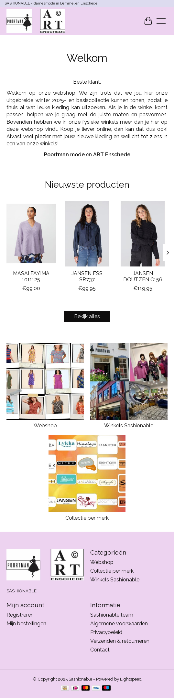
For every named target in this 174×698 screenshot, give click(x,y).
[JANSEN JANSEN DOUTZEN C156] (143, 233)
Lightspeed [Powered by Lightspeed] (131, 679)
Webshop (45, 425)
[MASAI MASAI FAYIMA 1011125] (31, 233)
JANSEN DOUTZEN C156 (142, 276)
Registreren (20, 615)
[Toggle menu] (161, 21)
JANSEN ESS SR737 (87, 276)
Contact (100, 650)
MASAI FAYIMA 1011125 (31, 276)
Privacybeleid (106, 632)
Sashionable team (111, 615)
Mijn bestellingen (26, 623)
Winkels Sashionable (128, 425)
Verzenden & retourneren (119, 641)
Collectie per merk (87, 518)
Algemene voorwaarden (119, 623)
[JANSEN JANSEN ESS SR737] (87, 233)
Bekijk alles (87, 316)
